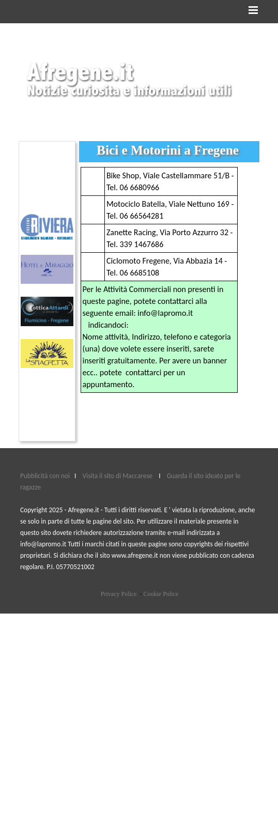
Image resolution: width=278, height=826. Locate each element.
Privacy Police (119, 594)
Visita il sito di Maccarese (118, 475)
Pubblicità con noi (45, 475)
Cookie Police (160, 594)
